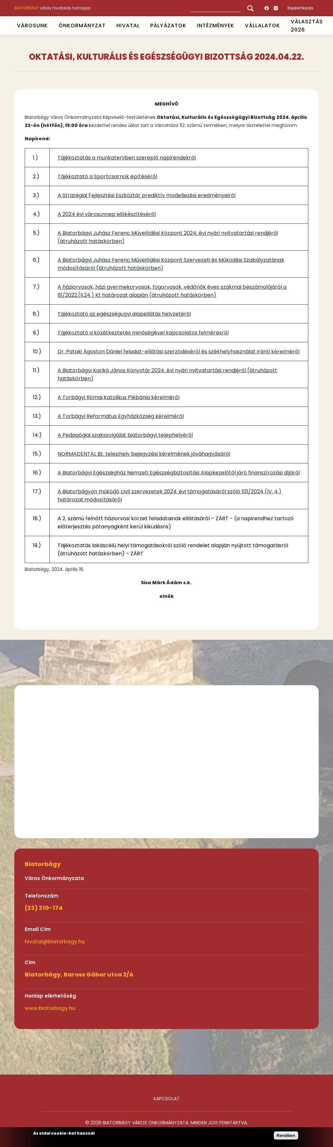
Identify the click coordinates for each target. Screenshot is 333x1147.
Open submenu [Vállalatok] (283, 25)
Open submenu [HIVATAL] (142, 25)
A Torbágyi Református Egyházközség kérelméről (121, 416)
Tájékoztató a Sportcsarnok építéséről (107, 176)
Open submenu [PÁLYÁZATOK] (189, 25)
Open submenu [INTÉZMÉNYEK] (237, 25)
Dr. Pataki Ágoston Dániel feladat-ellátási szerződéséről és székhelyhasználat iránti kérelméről (179, 351)
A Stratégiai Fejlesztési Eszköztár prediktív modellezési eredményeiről (146, 195)
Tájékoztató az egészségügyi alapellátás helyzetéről (124, 314)
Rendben (286, 1135)
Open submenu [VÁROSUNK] (50, 25)
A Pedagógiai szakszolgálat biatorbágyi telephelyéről (125, 435)
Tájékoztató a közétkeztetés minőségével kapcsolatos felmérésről (143, 332)
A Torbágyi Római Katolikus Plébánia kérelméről (119, 397)
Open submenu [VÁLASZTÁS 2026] (325, 25)
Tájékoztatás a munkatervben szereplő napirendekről (127, 157)
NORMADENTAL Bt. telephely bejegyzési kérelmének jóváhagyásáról (144, 454)
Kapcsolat (166, 1098)
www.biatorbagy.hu (50, 1008)
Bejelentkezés (300, 8)
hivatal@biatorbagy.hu (55, 941)
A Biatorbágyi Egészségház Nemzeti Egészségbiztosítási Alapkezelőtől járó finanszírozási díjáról (179, 472)
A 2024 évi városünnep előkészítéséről (107, 214)
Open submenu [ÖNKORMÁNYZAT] (108, 25)
